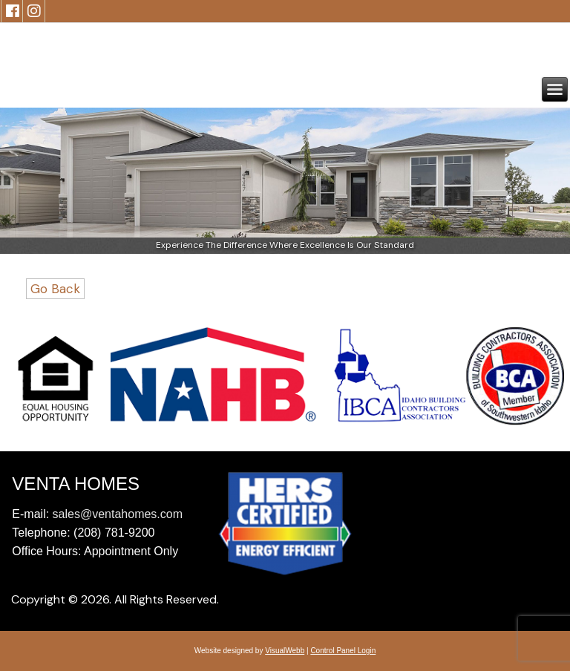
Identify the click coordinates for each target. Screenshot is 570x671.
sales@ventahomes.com (118, 514)
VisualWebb (284, 651)
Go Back (55, 289)
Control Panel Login (343, 651)
